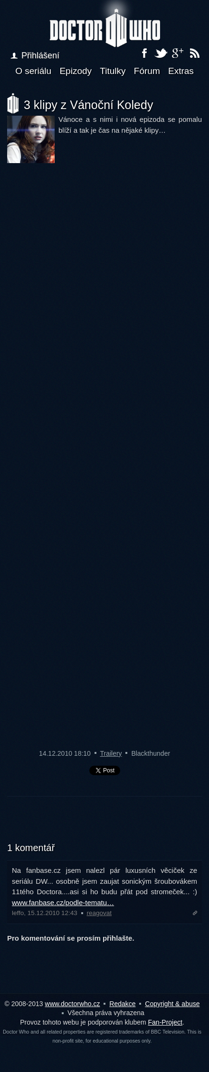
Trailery (111, 753)
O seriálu (33, 71)
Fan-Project (165, 1022)
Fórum (147, 71)
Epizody (75, 71)
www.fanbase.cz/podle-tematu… (63, 902)
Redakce (122, 1004)
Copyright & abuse (172, 1004)
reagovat (99, 912)
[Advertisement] (104, 825)
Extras (181, 71)
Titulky (112, 71)
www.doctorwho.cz (72, 1004)
